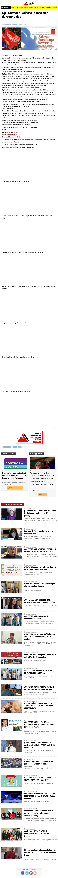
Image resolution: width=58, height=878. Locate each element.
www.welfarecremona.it (9, 134)
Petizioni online (8, 454)
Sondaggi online (36, 454)
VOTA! (42, 494)
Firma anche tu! (14, 488)
